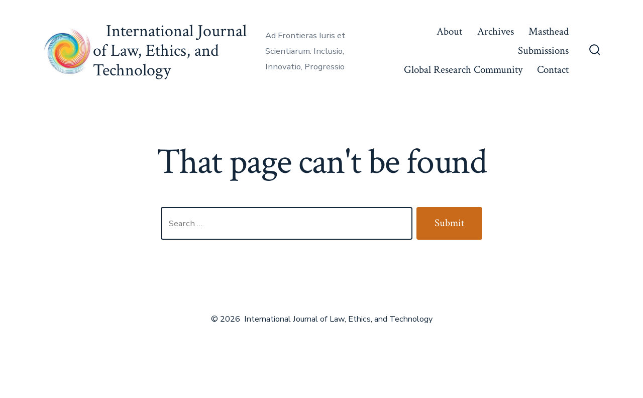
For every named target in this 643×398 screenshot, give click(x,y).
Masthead (548, 31)
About (449, 31)
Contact (553, 69)
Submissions (543, 50)
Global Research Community (463, 69)
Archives (495, 31)
